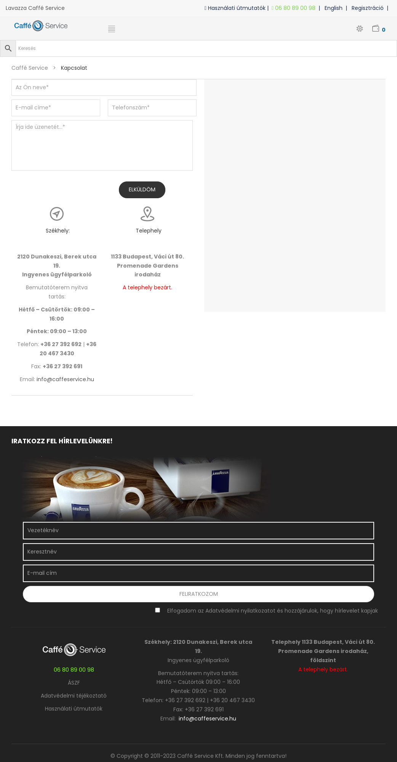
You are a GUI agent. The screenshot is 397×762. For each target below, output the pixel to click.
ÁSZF (74, 683)
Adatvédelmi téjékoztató (74, 695)
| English (332, 8)
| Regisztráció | (368, 8)
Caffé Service (29, 68)
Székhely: (58, 230)
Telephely (149, 230)
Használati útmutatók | (238, 8)
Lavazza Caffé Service (35, 8)
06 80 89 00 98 (295, 8)
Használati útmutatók (73, 708)
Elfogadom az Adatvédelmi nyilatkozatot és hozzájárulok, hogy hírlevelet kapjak (272, 610)
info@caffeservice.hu (65, 379)
